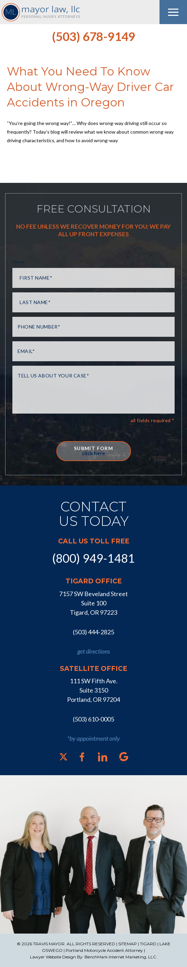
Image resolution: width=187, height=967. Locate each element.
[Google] (123, 756)
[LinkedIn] (102, 756)
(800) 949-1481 (93, 558)
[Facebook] (82, 756)
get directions (93, 651)
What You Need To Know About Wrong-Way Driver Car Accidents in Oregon (90, 86)
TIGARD (148, 943)
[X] (63, 756)
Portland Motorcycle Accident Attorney (104, 950)
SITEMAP (127, 943)
